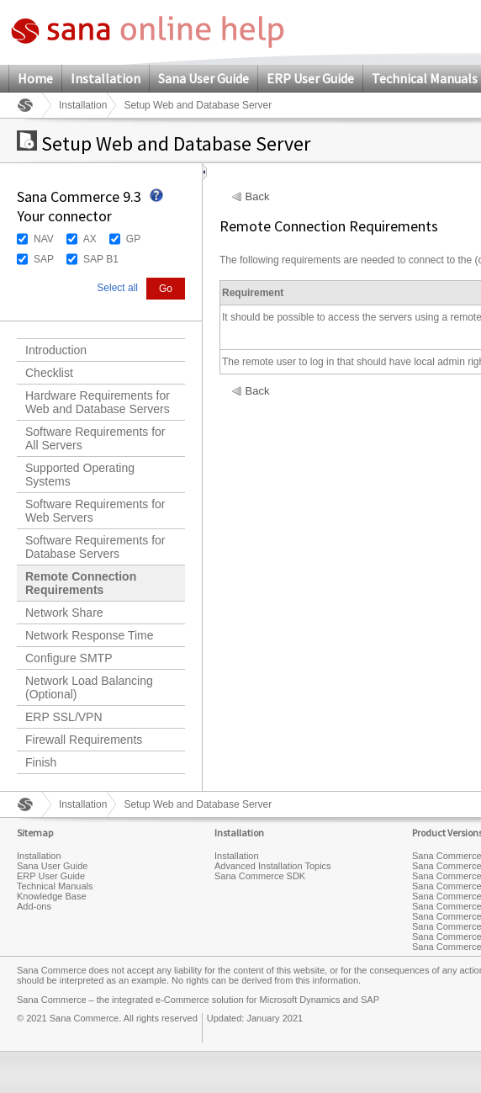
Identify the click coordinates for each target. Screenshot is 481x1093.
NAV (44, 239)
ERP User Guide (310, 78)
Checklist (49, 372)
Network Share (64, 612)
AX (90, 239)
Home (35, 78)
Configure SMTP (68, 658)
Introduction (56, 350)
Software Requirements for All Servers (95, 438)
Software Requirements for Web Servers (95, 510)
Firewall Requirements (83, 739)
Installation (105, 78)
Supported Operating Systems (80, 474)
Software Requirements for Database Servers (95, 546)
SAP (44, 259)
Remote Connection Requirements (80, 583)
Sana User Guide (203, 78)
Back (258, 197)
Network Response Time (89, 635)
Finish (40, 762)
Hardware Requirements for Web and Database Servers (97, 402)
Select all (117, 288)
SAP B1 (101, 259)
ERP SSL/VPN (64, 717)
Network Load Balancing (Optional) (89, 687)
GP (133, 239)
